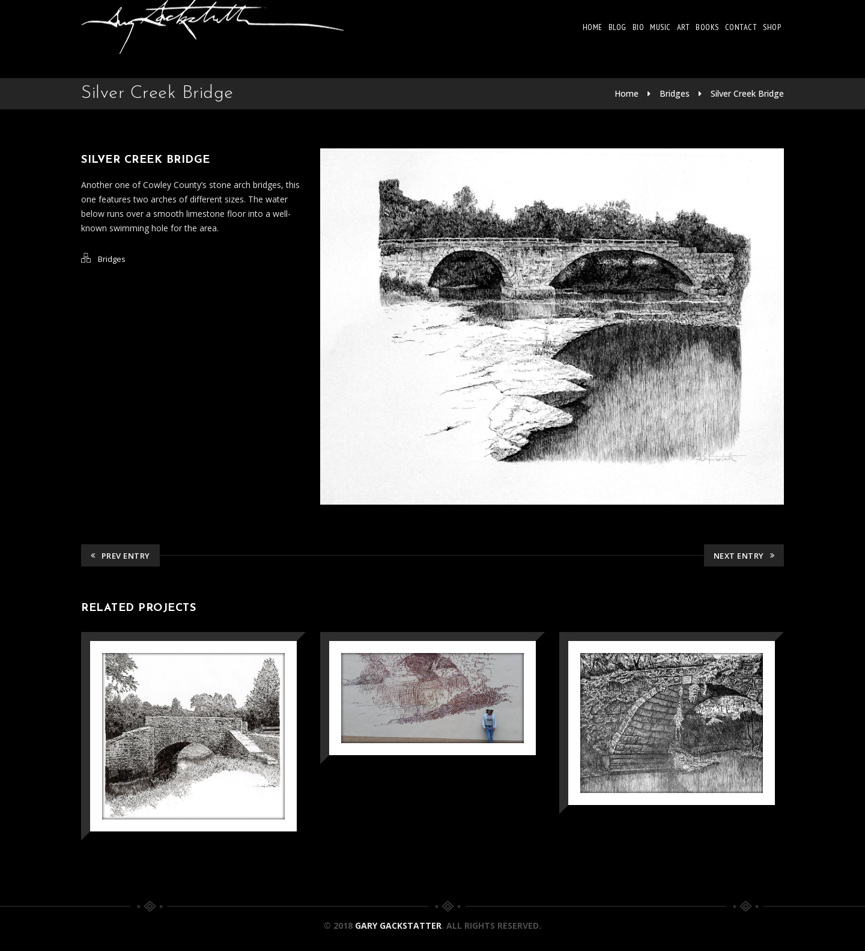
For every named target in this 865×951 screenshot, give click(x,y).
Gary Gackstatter (398, 925)
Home (592, 27)
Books (707, 27)
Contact (741, 27)
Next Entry (744, 555)
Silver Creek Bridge (747, 93)
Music (660, 27)
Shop (772, 27)
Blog (618, 27)
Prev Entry (120, 555)
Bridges (675, 93)
